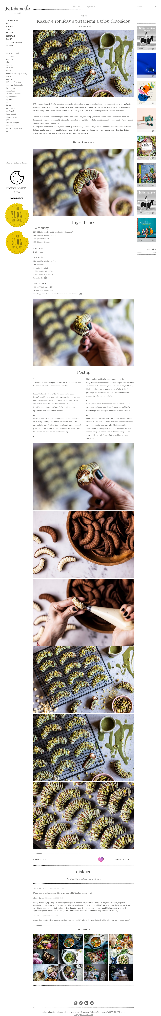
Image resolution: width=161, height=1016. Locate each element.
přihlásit (97, 879)
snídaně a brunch (12, 53)
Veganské (9, 99)
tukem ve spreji (61, 397)
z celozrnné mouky (13, 93)
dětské (8, 105)
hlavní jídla (10, 67)
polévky (9, 64)
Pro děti (9, 32)
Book (17, 144)
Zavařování (10, 111)
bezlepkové (10, 90)
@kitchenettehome (20, 162)
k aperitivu (10, 56)
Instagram (86, 1003)
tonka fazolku (48, 425)
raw (7, 102)
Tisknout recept (121, 859)
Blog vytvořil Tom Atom (83, 1014)
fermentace (10, 108)
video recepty (11, 114)
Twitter (81, 1003)
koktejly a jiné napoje (14, 85)
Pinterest (92, 1003)
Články (9, 39)
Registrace (91, 6)
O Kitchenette (12, 20)
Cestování (10, 36)
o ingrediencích (12, 116)
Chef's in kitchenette (16, 42)
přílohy (8, 70)
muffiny (9, 79)
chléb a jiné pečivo (13, 82)
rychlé (8, 119)
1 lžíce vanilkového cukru (43, 271)
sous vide (9, 125)
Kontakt (10, 29)
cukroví (8, 76)
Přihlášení (77, 6)
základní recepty (12, 122)
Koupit (45, 277)
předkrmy (9, 59)
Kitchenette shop (146, 17)
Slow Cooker (10, 88)
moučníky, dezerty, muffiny (16, 73)
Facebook (75, 1003)
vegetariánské (11, 96)
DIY (7, 131)
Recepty (9, 45)
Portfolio (10, 26)
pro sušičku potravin (14, 128)
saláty (8, 62)
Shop (8, 23)
